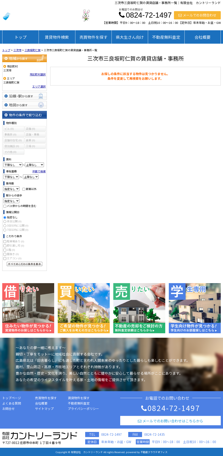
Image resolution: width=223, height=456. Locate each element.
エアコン (14, 258)
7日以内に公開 (17, 229)
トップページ (11, 398)
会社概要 (202, 37)
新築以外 (31, 189)
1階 (11, 250)
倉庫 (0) (30, 140)
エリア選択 (39, 86)
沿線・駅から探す (24, 96)
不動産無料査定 (166, 37)
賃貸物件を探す (79, 398)
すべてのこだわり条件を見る (24, 264)
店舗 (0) (30, 128)
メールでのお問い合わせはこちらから (170, 420)
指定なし (12, 217)
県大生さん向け (130, 37)
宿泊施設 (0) (11, 146)
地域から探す (24, 58)
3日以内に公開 (17, 225)
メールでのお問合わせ (197, 15)
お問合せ (8, 408)
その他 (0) (10, 151)
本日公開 (14, 221)
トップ (20, 37)
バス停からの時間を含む (21, 206)
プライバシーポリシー (83, 408)
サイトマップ (44, 408)
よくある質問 (11, 403)
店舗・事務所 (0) (32, 135)
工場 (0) (30, 146)
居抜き (13, 254)
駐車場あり (15, 241)
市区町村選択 (38, 74)
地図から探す (24, 105)
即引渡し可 (15, 245)
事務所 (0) (10, 134)
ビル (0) (9, 128)
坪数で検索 (39, 171)
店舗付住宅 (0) (13, 140)
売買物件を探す (93, 37)
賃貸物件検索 (57, 37)
